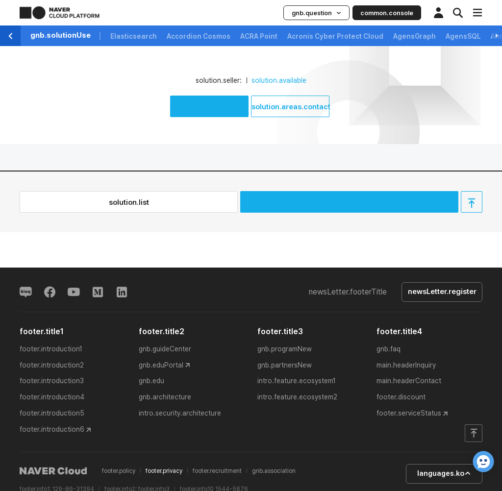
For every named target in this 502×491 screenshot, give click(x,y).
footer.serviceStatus (408, 413)
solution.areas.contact (290, 106)
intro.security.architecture (180, 413)
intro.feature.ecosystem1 (296, 381)
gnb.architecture (165, 397)
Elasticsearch (133, 36)
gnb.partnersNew (284, 365)
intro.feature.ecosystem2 (297, 397)
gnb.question (316, 13)
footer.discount (401, 397)
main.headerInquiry (406, 365)
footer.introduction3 (52, 381)
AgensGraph (414, 36)
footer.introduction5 (52, 413)
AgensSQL (463, 36)
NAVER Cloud (53, 471)
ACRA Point (258, 36)
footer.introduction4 (52, 397)
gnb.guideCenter (165, 349)
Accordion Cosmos (198, 36)
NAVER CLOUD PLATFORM (60, 13)
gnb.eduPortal (161, 365)
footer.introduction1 (51, 349)
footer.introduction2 (52, 365)
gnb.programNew (284, 349)
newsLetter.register (441, 292)
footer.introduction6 (52, 430)
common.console (386, 13)
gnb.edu (151, 381)
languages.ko (443, 473)
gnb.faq (388, 349)
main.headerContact (408, 381)
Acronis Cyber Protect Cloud (335, 36)
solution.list (129, 202)
